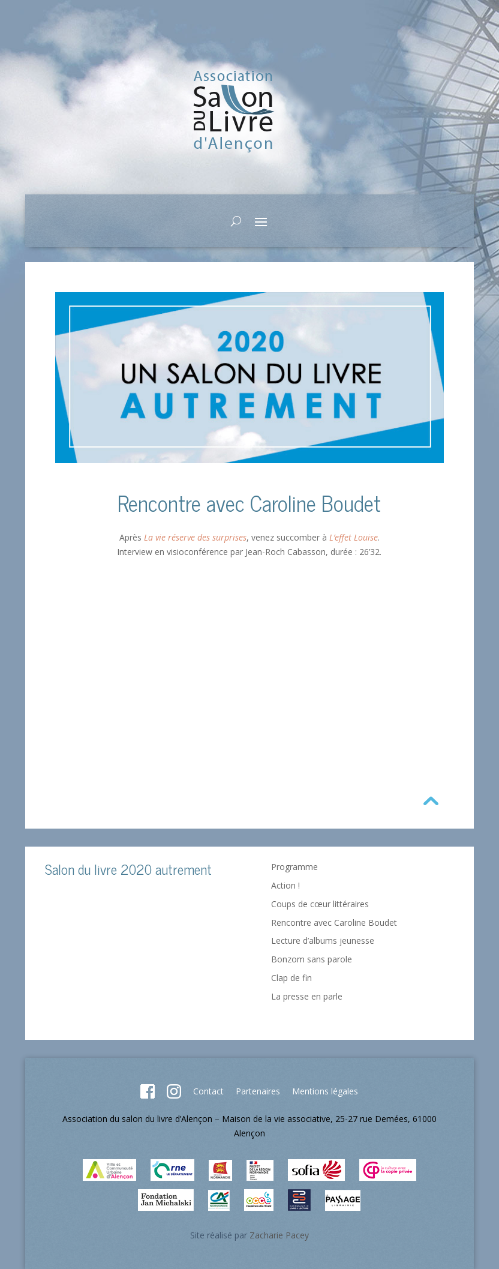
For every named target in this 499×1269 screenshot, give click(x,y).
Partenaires (258, 1091)
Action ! (285, 885)
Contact (208, 1091)
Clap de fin (291, 977)
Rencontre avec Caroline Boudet (334, 922)
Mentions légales (325, 1091)
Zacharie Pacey (279, 1235)
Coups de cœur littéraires (320, 904)
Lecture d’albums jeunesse (322, 940)
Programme (294, 866)
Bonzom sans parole (311, 959)
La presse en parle (306, 996)
